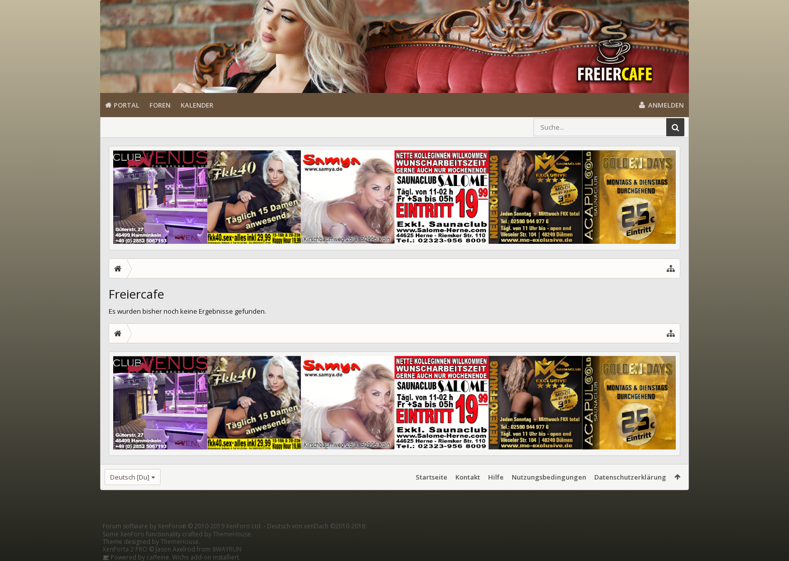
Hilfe (496, 477)
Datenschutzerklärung (630, 477)
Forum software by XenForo (182, 526)
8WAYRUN (227, 549)
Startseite (431, 477)
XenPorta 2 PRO (125, 549)
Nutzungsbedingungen (549, 477)
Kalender (197, 105)
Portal (126, 105)
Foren (160, 105)
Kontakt (467, 477)
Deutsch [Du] (129, 477)
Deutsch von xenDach (316, 526)
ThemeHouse (232, 534)
